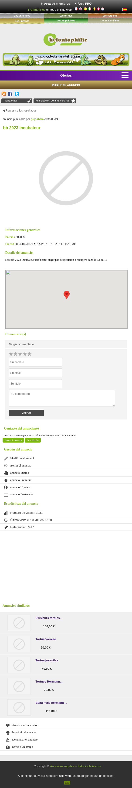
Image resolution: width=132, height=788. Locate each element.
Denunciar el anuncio (24, 739)
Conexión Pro (33, 440)
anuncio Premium (20, 480)
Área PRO (85, 3)
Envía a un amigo (22, 746)
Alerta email (10, 100)
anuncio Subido (19, 472)
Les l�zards (22, 21)
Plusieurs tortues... (48, 618)
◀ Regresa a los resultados (19, 110)
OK (67, 782)
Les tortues (65, 15)
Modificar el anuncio (22, 458)
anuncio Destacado (21, 494)
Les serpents (109, 15)
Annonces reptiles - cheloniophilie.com (75, 766)
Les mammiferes (109, 20)
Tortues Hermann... (48, 681)
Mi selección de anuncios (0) (52, 100)
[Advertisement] (66, 565)
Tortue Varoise (45, 639)
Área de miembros (57, 3)
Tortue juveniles (46, 660)
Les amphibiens (66, 20)
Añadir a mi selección (25, 725)
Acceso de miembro (13, 440)
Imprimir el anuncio (24, 732)
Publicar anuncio (66, 85)
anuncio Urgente (20, 487)
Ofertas (66, 75)
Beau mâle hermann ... (51, 702)
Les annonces (22, 15)
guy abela (37, 119)
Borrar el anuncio (20, 465)
